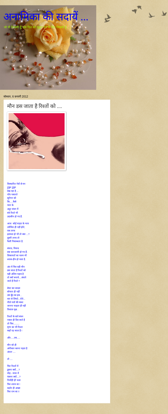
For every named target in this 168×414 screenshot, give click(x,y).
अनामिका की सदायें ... (46, 17)
